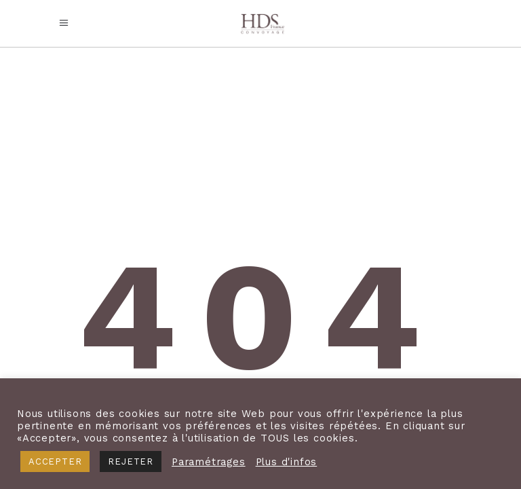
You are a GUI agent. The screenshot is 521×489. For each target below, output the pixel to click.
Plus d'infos (286, 462)
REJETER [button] (130, 461)
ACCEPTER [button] (54, 461)
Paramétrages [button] (209, 462)
